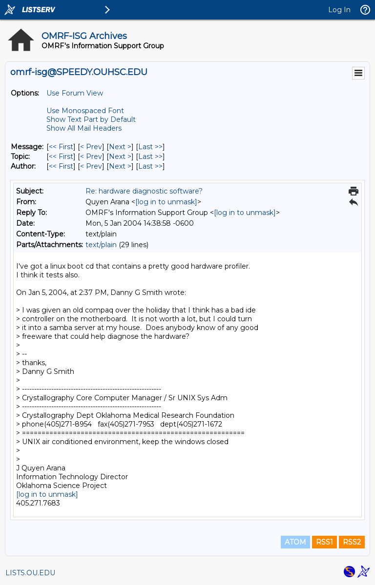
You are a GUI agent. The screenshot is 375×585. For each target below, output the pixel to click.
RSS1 (324, 542)
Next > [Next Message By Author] (120, 166)
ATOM (295, 542)
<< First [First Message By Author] (61, 166)
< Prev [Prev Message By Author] (91, 166)
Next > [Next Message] (120, 146)
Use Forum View (74, 93)
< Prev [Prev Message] (91, 146)
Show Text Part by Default (91, 119)
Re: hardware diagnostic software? (144, 191)
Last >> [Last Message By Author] (150, 166)
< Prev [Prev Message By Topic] (91, 156)
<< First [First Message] (61, 146)
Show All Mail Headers (84, 128)
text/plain (101, 244)
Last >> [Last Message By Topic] (150, 156)
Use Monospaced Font (85, 110)
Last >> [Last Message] (150, 146)
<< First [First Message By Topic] (61, 156)
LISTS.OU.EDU (30, 572)
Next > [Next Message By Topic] (120, 156)
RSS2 (352, 542)
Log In (339, 9)
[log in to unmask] (166, 201)
